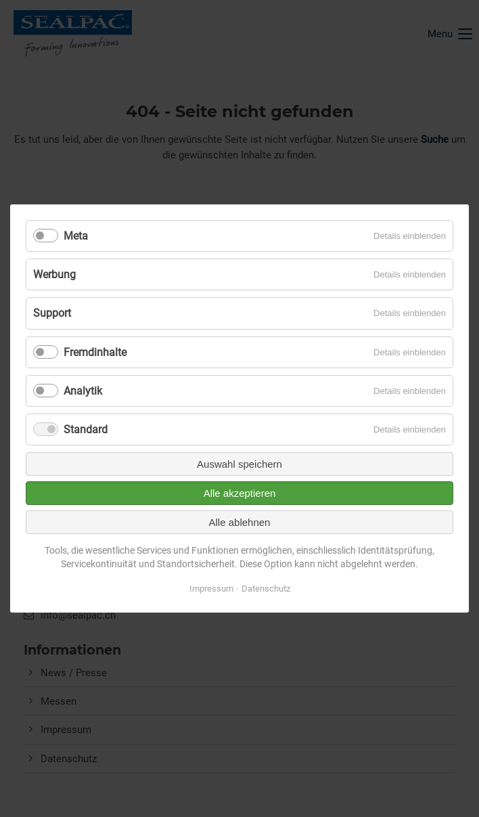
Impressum (211, 588)
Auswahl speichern (239, 464)
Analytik (83, 390)
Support (52, 313)
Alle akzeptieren (240, 493)
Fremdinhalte (95, 352)
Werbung (54, 274)
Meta (76, 235)
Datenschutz (266, 588)
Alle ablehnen (240, 522)
